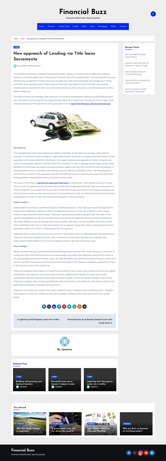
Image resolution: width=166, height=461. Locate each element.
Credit (76, 26)
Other (113, 26)
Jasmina (24, 66)
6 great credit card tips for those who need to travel (63, 430)
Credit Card (63, 26)
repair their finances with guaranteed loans (91, 104)
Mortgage (102, 26)
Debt (84, 26)
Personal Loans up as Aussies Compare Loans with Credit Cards (63, 384)
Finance (51, 26)
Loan (92, 26)
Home (41, 26)
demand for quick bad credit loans (53, 183)
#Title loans (36, 66)
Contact (123, 26)
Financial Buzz (83, 12)
